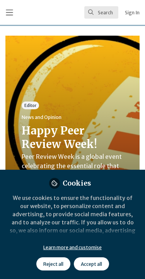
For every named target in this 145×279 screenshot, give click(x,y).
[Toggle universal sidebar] (9, 12)
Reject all (53, 264)
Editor (30, 105)
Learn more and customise (72, 247)
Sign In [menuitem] (132, 13)
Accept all (91, 264)
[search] (101, 12)
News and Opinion (41, 117)
